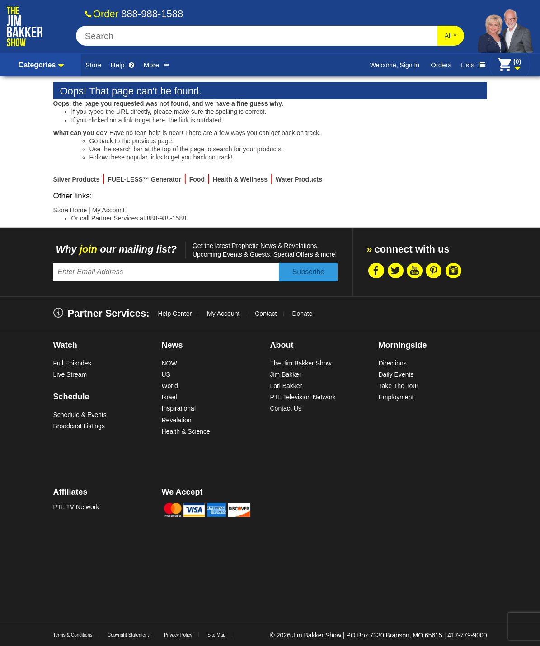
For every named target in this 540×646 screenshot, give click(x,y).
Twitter (395, 270)
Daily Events (396, 374)
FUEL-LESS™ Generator (144, 179)
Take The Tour (398, 385)
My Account (108, 210)
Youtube (414, 270)
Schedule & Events (80, 414)
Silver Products (76, 179)
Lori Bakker (286, 385)
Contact (266, 313)
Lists (472, 65)
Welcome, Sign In (394, 65)
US (166, 374)
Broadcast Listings (79, 426)
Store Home (70, 210)
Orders (441, 65)
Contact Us (285, 408)
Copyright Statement (128, 634)
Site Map (216, 634)
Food (197, 179)
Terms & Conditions (73, 634)
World (170, 385)
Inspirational (179, 408)
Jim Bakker (285, 374)
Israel (169, 397)
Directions (393, 363)
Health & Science (186, 431)
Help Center (175, 313)
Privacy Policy (178, 634)
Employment (396, 397)
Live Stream (70, 374)
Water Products (299, 179)
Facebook (375, 270)
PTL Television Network (303, 397)
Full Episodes (72, 363)
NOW (169, 363)
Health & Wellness (240, 179)
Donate (302, 313)
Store (93, 65)
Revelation (177, 420)
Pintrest (433, 270)
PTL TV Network (76, 506)
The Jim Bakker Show (301, 363)
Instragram (453, 270)
